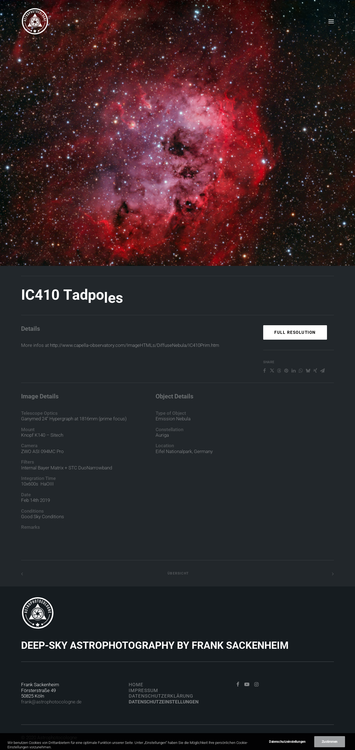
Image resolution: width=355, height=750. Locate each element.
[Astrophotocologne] (35, 21)
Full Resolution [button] (295, 352)
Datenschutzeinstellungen (164, 702)
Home (136, 684)
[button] (331, 21)
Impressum (143, 690)
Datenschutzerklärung (161, 696)
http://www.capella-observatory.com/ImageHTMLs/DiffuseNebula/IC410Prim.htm (134, 354)
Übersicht (177, 573)
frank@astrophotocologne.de (51, 702)
